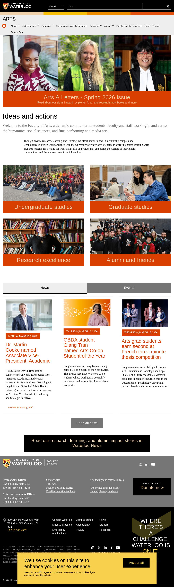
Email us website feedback (60, 491)
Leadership (13, 407)
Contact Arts (53, 479)
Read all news (87, 423)
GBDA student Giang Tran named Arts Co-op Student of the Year (84, 347)
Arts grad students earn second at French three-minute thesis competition (144, 349)
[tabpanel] (87, 361)
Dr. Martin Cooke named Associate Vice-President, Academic (28, 352)
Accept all (136, 562)
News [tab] (45, 287)
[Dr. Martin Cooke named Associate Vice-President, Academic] (29, 314)
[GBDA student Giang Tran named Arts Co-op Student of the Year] (87, 312)
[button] (143, 6)
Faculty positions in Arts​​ (59, 487)
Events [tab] (129, 287)
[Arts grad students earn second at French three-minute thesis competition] (145, 313)
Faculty (23, 407)
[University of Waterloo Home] (17, 6)
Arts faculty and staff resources (107, 479)
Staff (31, 407)
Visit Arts (51, 483)
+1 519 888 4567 (17, 530)
